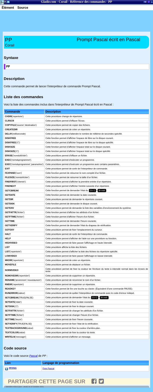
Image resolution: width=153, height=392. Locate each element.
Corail (63, 1)
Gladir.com (48, 1)
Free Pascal (48, 370)
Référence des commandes (88, 1)
